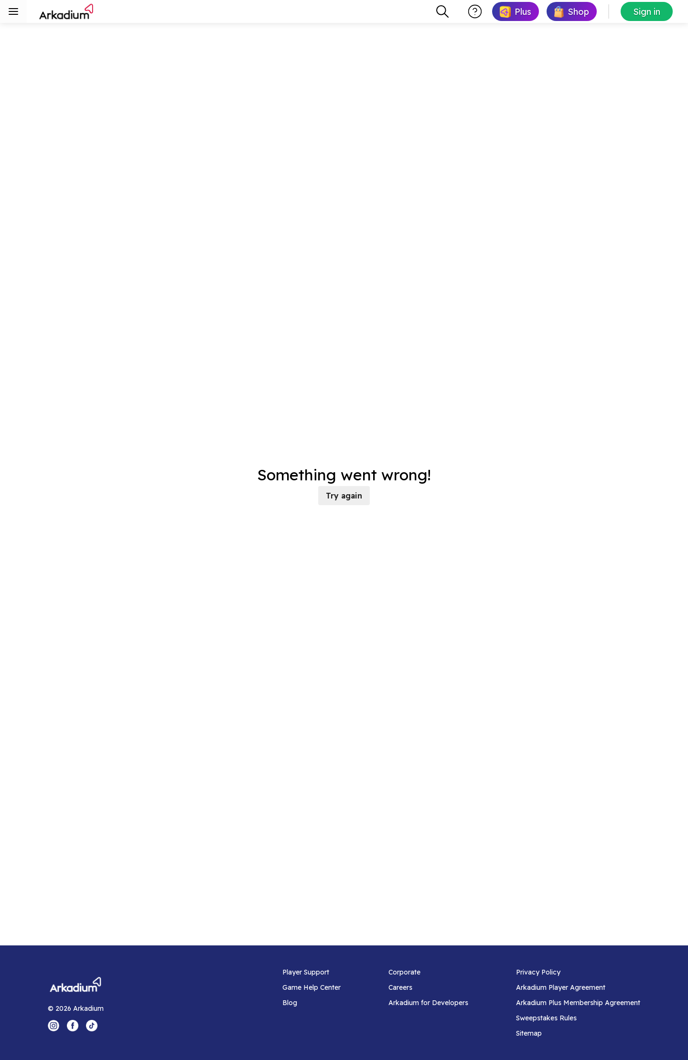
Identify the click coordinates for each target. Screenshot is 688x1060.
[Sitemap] (578, 1033)
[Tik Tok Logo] (91, 1025)
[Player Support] (311, 972)
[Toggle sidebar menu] (13, 11)
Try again (344, 495)
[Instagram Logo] (53, 1025)
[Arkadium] (67, 11)
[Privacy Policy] (578, 972)
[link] (515, 11)
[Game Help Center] (311, 987)
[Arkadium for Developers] (428, 1003)
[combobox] (442, 11)
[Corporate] (428, 972)
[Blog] (311, 1003)
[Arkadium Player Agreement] (578, 987)
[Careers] (428, 987)
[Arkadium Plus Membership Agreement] (578, 1003)
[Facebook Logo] (72, 1025)
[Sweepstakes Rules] (578, 1018)
